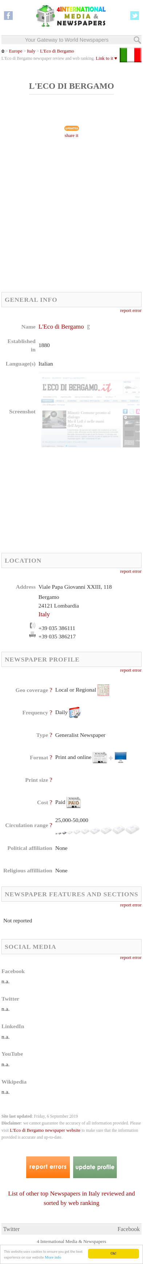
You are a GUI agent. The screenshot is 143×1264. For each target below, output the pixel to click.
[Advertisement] (71, 217)
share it (72, 135)
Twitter (11, 1229)
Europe (15, 51)
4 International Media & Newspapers (71, 1241)
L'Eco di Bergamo (57, 51)
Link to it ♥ (106, 58)
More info (53, 1257)
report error (131, 310)
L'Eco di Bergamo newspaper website (45, 1130)
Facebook (129, 1229)
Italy (31, 51)
